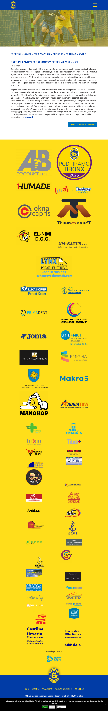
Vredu (45, 707)
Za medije (79, 689)
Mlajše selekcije (63, 689)
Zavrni (52, 707)
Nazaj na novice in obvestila (82, 124)
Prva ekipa (47, 689)
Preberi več (61, 707)
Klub (26, 689)
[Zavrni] (105, 704)
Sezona (35, 689)
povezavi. (29, 117)
